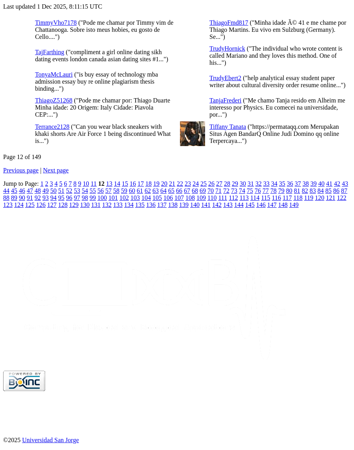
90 (22, 197)
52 (69, 190)
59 (124, 190)
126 (41, 204)
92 (38, 197)
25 (203, 183)
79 (281, 190)
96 (69, 197)
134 (129, 204)
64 (163, 190)
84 (320, 190)
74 (242, 190)
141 (206, 204)
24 (196, 183)
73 (234, 190)
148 (283, 204)
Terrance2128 (52, 126)
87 (344, 190)
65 (171, 190)
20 (164, 183)
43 (345, 183)
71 (218, 190)
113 (244, 197)
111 (222, 197)
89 (14, 197)
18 (148, 183)
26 (211, 183)
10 (86, 183)
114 (254, 197)
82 (305, 190)
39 (313, 183)
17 (141, 183)
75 (250, 190)
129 (74, 204)
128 (63, 204)
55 (93, 190)
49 (45, 190)
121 (330, 197)
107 (179, 197)
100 (102, 197)
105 (157, 197)
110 (211, 197)
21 (172, 183)
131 (96, 204)
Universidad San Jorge (50, 440)
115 (265, 197)
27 (219, 183)
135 (140, 204)
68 (195, 190)
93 (45, 197)
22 (180, 183)
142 (217, 204)
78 (273, 190)
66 (179, 190)
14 (117, 183)
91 (30, 197)
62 (148, 190)
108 (190, 197)
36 (290, 183)
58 (116, 190)
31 (251, 183)
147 (272, 204)
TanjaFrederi (225, 100)
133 (118, 204)
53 (77, 190)
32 (258, 183)
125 (30, 204)
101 (113, 197)
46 (22, 190)
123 (8, 204)
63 (155, 190)
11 (94, 183)
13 (109, 183)
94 (53, 197)
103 (135, 197)
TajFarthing (49, 52)
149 (294, 204)
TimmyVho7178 (56, 22)
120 (319, 197)
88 (6, 197)
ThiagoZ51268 (53, 100)
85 (328, 190)
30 (243, 183)
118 (298, 197)
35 (282, 183)
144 (239, 204)
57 (108, 190)
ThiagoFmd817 (228, 22)
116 (276, 197)
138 (173, 204)
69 (203, 190)
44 (6, 190)
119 (308, 197)
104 (146, 197)
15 (125, 183)
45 (14, 190)
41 (329, 183)
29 (235, 183)
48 (38, 190)
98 (85, 197)
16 (133, 183)
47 (30, 190)
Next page (55, 170)
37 (298, 183)
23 (188, 183)
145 (250, 204)
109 (201, 197)
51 (61, 190)
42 (337, 183)
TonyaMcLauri (54, 74)
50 (53, 190)
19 (156, 183)
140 (195, 204)
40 (321, 183)
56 (100, 190)
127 (52, 204)
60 (132, 190)
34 (274, 183)
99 (93, 197)
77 (265, 190)
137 (162, 204)
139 (184, 204)
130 (85, 204)
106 (168, 197)
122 (341, 197)
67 (187, 190)
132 (107, 204)
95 (61, 197)
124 (19, 204)
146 (261, 204)
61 (140, 190)
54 (85, 190)
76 (258, 190)
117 (287, 197)
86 (336, 190)
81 (297, 190)
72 (226, 190)
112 (233, 197)
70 (210, 190)
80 (289, 190)
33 (266, 183)
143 (228, 204)
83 (313, 190)
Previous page (21, 170)
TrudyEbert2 (225, 78)
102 (124, 197)
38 (306, 183)
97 (77, 197)
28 (227, 183)
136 (151, 204)
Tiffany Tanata (227, 126)
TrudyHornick (227, 48)
